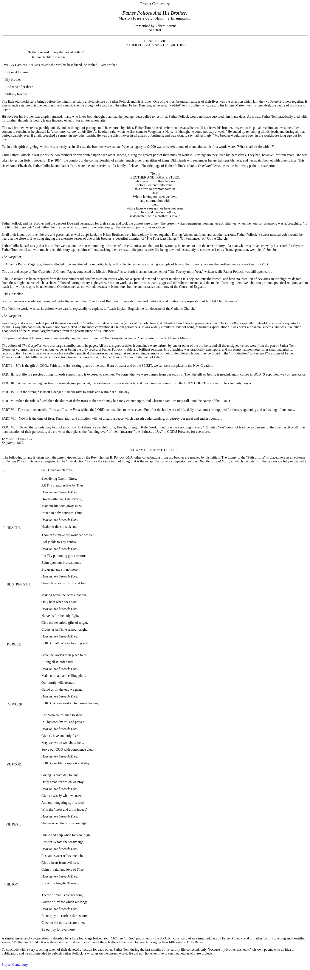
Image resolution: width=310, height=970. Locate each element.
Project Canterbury (15, 964)
